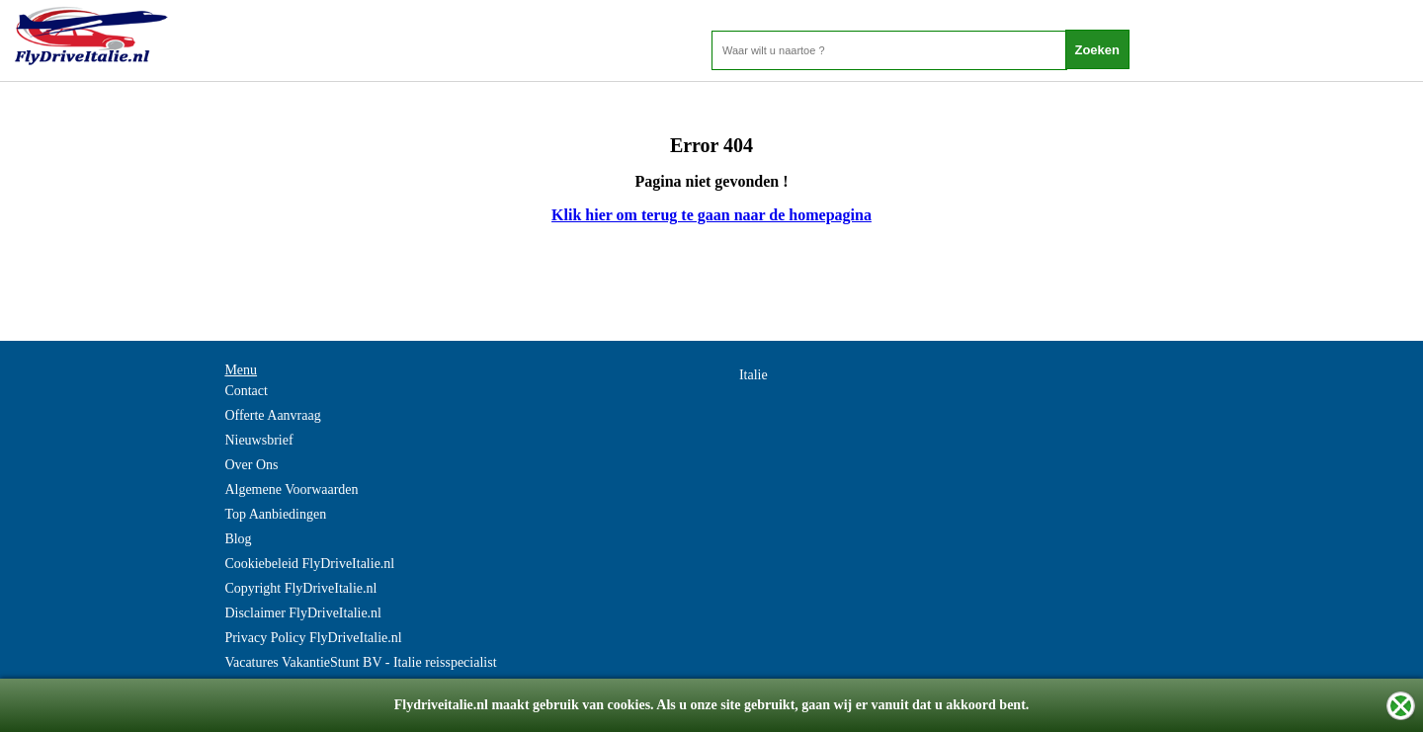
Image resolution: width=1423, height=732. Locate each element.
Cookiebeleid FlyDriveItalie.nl (309, 563)
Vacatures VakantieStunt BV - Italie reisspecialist (360, 662)
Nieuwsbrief (258, 440)
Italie (753, 374)
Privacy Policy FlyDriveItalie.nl (312, 637)
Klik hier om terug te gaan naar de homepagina (711, 214)
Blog (237, 538)
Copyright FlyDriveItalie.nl (300, 588)
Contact (246, 390)
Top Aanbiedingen (275, 514)
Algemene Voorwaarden (291, 489)
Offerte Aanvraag (272, 415)
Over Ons (251, 464)
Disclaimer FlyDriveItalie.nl (302, 613)
